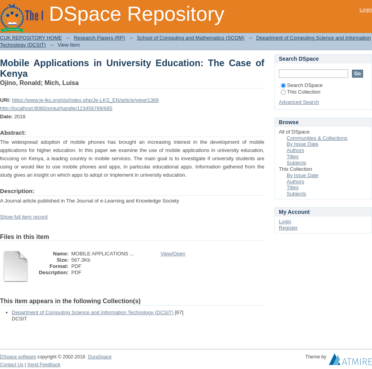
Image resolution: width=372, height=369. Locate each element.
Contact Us (11, 364)
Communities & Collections (317, 138)
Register (288, 228)
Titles (293, 156)
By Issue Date (302, 144)
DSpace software (18, 357)
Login (365, 10)
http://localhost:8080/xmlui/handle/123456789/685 (56, 108)
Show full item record (23, 217)
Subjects (296, 163)
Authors (295, 150)
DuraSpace (99, 357)
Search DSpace (302, 85)
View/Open (173, 254)
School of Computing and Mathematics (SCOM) (190, 38)
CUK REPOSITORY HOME (31, 38)
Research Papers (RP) (99, 38)
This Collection (300, 92)
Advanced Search (299, 102)
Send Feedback (44, 364)
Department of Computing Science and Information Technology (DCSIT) (92, 312)
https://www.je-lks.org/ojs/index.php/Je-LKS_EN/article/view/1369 (85, 100)
